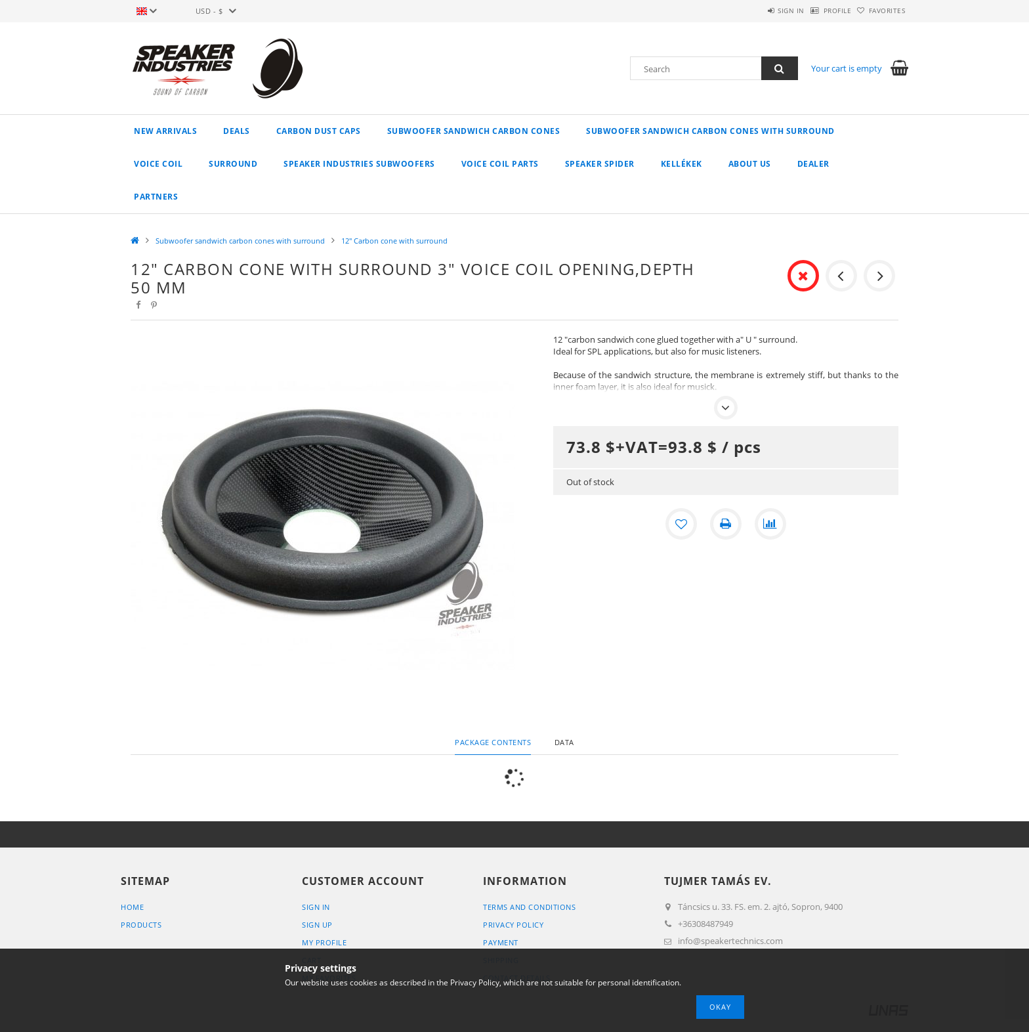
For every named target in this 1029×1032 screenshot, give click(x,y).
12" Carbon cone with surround (394, 241)
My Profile (324, 942)
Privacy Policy (513, 925)
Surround (233, 163)
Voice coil (158, 163)
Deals (236, 131)
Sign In (316, 907)
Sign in (757, 10)
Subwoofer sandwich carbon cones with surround (710, 131)
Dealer (813, 163)
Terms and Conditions (529, 907)
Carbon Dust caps (318, 131)
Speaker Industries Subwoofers (359, 163)
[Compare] (770, 524)
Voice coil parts (500, 163)
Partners (156, 196)
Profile (817, 10)
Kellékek (681, 163)
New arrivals (165, 131)
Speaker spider (600, 163)
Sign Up (317, 925)
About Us (749, 163)
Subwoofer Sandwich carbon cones (473, 131)
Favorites (880, 10)
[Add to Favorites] (681, 524)
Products (141, 925)
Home (132, 907)
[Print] (726, 524)
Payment (500, 942)
